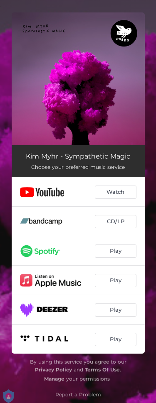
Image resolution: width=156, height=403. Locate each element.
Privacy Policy (53, 369)
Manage (54, 379)
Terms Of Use (102, 369)
